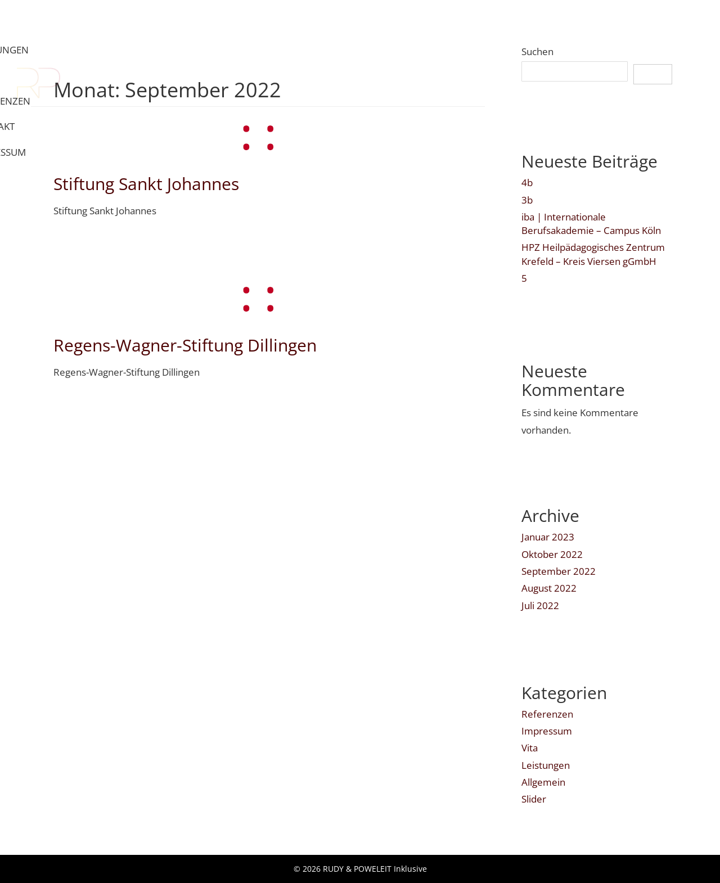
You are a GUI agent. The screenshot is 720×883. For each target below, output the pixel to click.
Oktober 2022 (552, 554)
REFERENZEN (525, 19)
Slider (533, 798)
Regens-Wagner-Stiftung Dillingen (185, 345)
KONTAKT (598, 19)
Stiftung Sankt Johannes (146, 183)
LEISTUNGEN (403, 19)
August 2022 (549, 588)
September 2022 (558, 571)
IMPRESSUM (668, 19)
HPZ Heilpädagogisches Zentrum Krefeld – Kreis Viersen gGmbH (593, 254)
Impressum (546, 730)
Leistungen (545, 765)
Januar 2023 (547, 536)
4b (527, 182)
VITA (464, 19)
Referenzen (547, 714)
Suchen (537, 51)
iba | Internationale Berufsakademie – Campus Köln (591, 223)
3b (527, 199)
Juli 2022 (540, 605)
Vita (529, 747)
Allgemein (543, 782)
